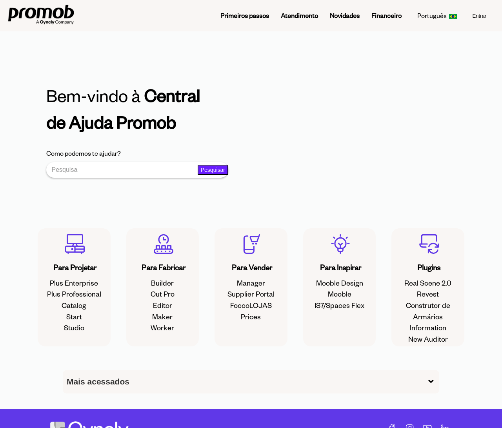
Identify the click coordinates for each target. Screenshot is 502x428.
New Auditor (428, 338)
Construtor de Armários (428, 311)
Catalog (74, 305)
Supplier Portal (251, 293)
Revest (428, 293)
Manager (251, 282)
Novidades (345, 15)
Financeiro (386, 15)
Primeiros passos (244, 15)
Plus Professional (74, 293)
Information (428, 327)
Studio (74, 327)
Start (74, 316)
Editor (162, 305)
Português (437, 15)
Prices (251, 316)
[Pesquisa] (123, 170)
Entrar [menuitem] (479, 16)
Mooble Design (339, 282)
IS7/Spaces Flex (339, 305)
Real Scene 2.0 (427, 282)
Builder (162, 282)
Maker (162, 316)
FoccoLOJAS (251, 305)
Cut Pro (163, 293)
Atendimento (299, 15)
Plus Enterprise (74, 282)
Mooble (339, 293)
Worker (162, 327)
